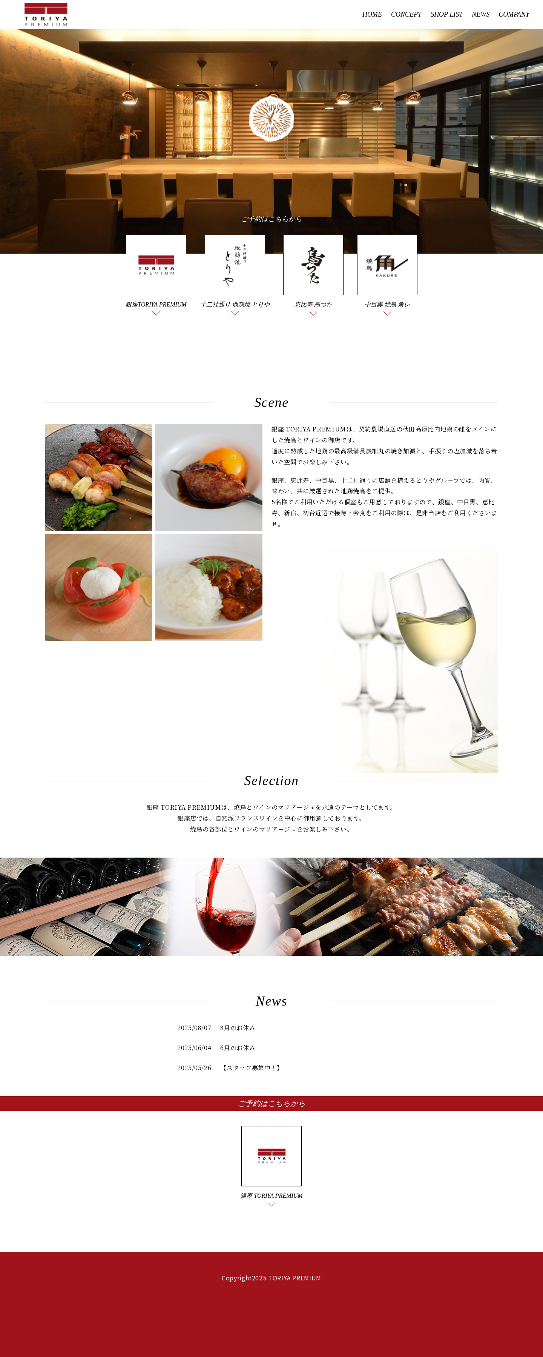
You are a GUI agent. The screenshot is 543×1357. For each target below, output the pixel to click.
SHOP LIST (447, 14)
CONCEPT (406, 14)
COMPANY (514, 14)
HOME (372, 14)
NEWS (480, 14)
